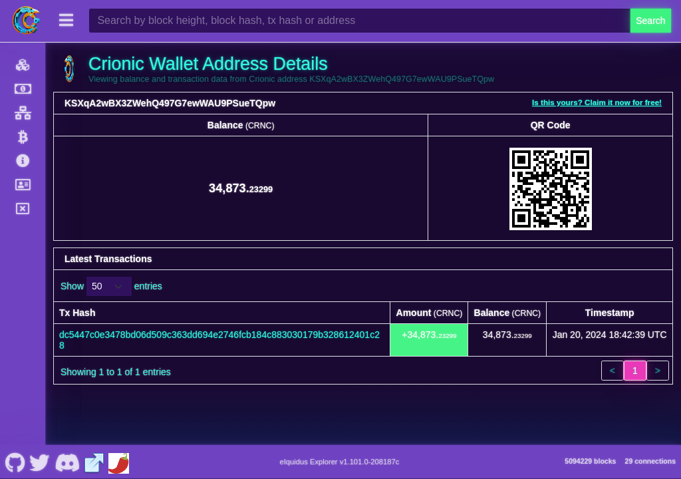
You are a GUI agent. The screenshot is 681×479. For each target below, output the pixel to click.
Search (650, 20)
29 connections (650, 461)
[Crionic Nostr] (40, 461)
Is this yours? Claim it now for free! (597, 102)
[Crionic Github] (15, 461)
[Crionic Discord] (66, 461)
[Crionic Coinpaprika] (118, 461)
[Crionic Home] (26, 20)
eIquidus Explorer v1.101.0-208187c (340, 462)
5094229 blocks (590, 461)
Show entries (111, 286)
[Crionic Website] (94, 461)
